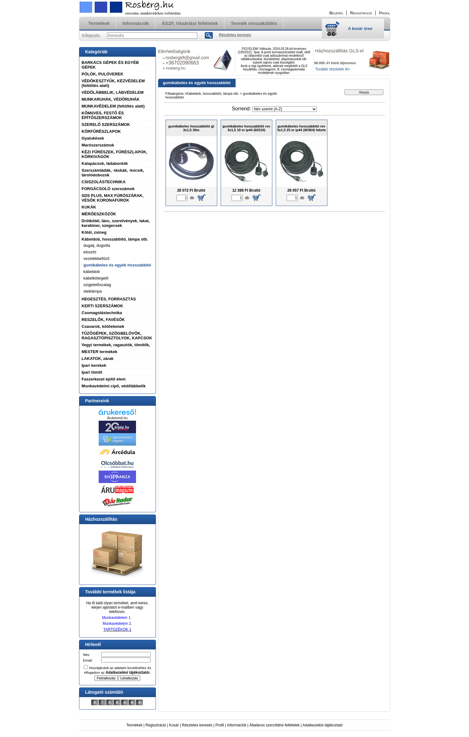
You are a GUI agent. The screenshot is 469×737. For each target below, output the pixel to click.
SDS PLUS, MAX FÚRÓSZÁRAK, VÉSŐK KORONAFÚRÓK (112, 198)
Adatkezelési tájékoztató (323, 725)
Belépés (336, 13)
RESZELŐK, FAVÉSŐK (103, 319)
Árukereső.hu (117, 418)
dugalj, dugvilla (96, 245)
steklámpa (92, 291)
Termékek (134, 725)
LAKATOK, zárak (98, 358)
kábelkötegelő (95, 278)
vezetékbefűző (96, 258)
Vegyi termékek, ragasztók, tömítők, (116, 344)
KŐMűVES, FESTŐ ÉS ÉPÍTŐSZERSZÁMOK (103, 115)
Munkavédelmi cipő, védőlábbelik (114, 386)
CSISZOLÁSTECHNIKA (104, 181)
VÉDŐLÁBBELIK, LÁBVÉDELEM (112, 92)
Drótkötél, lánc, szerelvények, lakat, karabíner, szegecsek (116, 223)
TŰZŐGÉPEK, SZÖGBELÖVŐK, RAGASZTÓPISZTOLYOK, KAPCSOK (117, 335)
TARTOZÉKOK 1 (117, 629)
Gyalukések (93, 138)
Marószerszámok (98, 145)
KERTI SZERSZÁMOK (102, 306)
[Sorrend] (284, 109)
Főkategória (175, 93)
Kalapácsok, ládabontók (105, 163)
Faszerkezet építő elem (104, 379)
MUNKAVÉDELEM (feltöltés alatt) (113, 106)
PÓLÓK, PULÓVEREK (102, 74)
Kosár (174, 725)
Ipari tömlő (92, 372)
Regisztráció (156, 725)
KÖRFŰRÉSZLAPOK (101, 131)
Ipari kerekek (94, 365)
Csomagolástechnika (102, 312)
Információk (236, 725)
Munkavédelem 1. (117, 617)
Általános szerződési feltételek (274, 725)
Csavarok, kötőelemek (103, 326)
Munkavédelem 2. (117, 623)
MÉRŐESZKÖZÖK (99, 214)
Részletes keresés (197, 725)
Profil (219, 725)
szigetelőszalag (97, 284)
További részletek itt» (332, 69)
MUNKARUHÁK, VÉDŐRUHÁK (110, 99)
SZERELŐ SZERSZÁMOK (106, 124)
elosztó (89, 252)
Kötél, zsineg (94, 232)
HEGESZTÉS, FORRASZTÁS (109, 299)
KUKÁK (89, 207)
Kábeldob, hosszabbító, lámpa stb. (115, 239)
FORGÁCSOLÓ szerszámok (108, 188)
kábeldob (91, 271)
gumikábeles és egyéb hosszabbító (117, 265)
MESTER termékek (99, 351)
